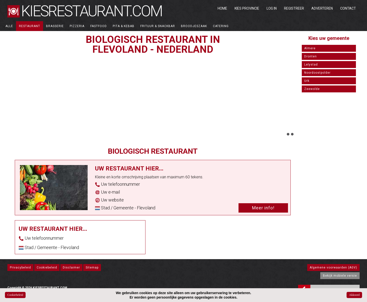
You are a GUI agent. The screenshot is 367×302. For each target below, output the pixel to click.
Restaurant (29, 26)
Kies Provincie (247, 8)
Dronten (310, 56)
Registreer (294, 8)
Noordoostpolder (317, 72)
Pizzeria (77, 26)
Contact (348, 8)
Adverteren (322, 8)
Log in (272, 8)
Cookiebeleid (47, 267)
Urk (306, 81)
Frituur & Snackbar (157, 26)
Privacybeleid (20, 267)
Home (222, 8)
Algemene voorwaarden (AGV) (333, 267)
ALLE (9, 26)
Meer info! (263, 207)
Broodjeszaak (194, 26)
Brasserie (55, 26)
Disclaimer (71, 267)
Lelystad (311, 64)
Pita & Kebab (123, 26)
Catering (221, 26)
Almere (310, 48)
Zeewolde (312, 89)
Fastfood (98, 26)
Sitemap (92, 267)
